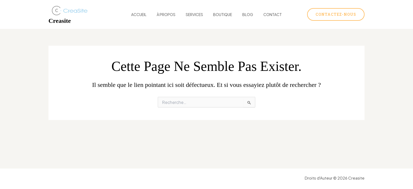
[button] (336, 14)
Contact (265, 14)
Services (195, 14)
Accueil (146, 14)
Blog (243, 14)
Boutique (221, 14)
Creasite (59, 20)
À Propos (170, 14)
